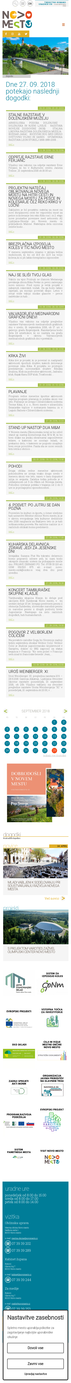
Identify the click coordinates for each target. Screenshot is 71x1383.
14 (44, 736)
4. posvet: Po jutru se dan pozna (34, 507)
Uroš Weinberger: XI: (29, 671)
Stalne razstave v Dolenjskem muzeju (28, 117)
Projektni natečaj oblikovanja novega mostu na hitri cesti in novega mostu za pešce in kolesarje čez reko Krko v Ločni (35, 197)
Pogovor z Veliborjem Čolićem (30, 634)
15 (54, 736)
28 (44, 750)
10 (7, 736)
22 (54, 743)
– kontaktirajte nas (52, 4)
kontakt (23, 3)
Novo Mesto (25, 19)
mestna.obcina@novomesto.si (25, 1238)
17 (7, 743)
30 (63, 750)
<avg (5, 711)
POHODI (15, 466)
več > (11, 144)
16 (63, 736)
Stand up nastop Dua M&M (34, 427)
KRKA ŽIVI (17, 356)
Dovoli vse (35, 1348)
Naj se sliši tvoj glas (30, 275)
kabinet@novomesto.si (21, 1274)
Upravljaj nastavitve (35, 1374)
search (15, 3)
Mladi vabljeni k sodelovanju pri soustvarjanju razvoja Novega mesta (34, 885)
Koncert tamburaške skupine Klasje (29, 592)
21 (44, 743)
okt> (65, 711)
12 (26, 736)
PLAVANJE (18, 392)
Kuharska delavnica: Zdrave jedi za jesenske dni (32, 548)
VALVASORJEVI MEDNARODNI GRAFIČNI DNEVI (34, 315)
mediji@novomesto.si (21, 1303)
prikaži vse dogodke (54, 755)
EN (30, 3)
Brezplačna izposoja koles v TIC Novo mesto (31, 246)
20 (35, 743)
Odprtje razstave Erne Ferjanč (31, 159)
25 (16, 750)
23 (63, 743)
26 (26, 750)
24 (7, 750)
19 (26, 743)
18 (16, 743)
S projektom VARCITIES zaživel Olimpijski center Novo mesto (31, 950)
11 (16, 736)
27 (35, 750)
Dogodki (9, 76)
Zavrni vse (35, 1364)
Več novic (52, 898)
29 (54, 750)
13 (35, 736)
